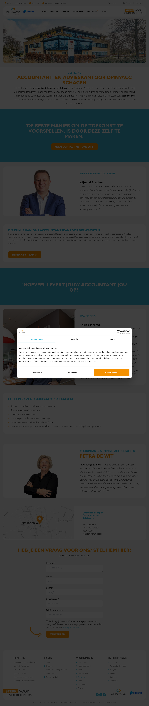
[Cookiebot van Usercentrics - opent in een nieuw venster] (118, 332)
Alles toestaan (111, 372)
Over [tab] (112, 339)
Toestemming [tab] (36, 339)
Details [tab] (74, 339)
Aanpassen (74, 372)
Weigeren (37, 372)
